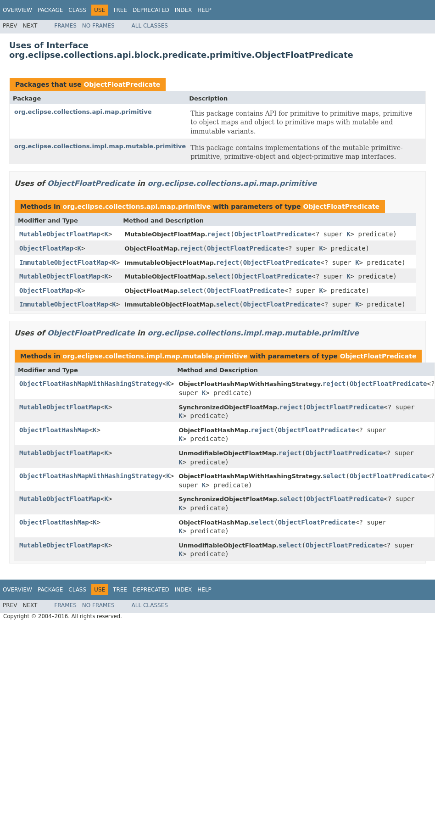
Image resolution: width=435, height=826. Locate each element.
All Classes (150, 25)
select (219, 276)
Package (50, 10)
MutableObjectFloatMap (59, 234)
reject (219, 234)
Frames (65, 25)
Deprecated (151, 10)
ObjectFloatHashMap (54, 430)
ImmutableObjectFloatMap (63, 262)
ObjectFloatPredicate (122, 84)
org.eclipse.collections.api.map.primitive (83, 111)
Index (183, 10)
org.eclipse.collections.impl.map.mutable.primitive (100, 146)
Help (204, 10)
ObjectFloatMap (46, 248)
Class (77, 10)
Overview (17, 10)
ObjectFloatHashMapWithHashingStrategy (90, 383)
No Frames (98, 25)
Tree (120, 10)
